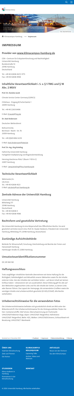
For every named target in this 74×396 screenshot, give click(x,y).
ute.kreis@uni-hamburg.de (19, 187)
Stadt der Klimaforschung (11, 351)
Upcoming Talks (31, 353)
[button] (66, 2)
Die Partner (6, 357)
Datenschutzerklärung (57, 338)
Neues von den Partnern (58, 351)
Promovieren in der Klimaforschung (8, 378)
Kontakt (30, 368)
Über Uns (6, 347)
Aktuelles (55, 347)
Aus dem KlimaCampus (58, 354)
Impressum (45, 338)
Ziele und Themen (8, 354)
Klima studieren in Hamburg (8, 372)
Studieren (7, 368)
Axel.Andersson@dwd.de (18, 142)
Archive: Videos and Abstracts (33, 357)
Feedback (36, 338)
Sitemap (69, 338)
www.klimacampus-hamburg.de (36, 53)
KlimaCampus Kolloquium (33, 349)
